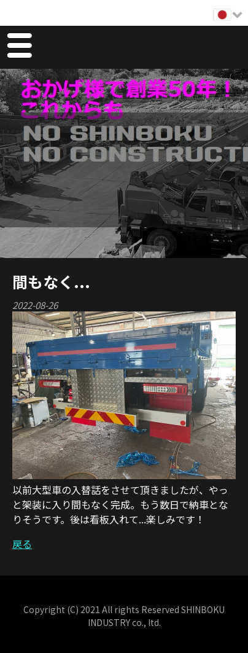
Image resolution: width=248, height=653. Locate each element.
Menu (19, 47)
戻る (22, 543)
